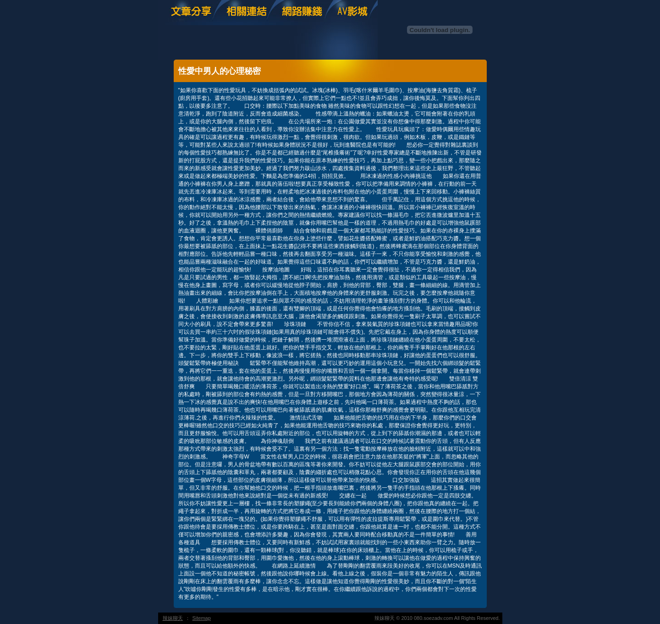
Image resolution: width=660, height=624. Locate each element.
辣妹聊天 (173, 618)
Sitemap (201, 618)
